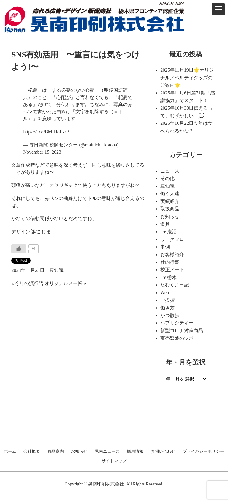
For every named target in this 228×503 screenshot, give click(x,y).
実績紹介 (169, 201)
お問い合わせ (163, 452)
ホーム (10, 452)
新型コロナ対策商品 (181, 330)
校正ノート (172, 269)
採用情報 (135, 452)
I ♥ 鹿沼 (168, 231)
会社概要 (31, 452)
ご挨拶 (167, 300)
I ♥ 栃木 (168, 277)
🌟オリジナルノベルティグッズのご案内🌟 (186, 77)
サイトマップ (114, 461)
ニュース (169, 171)
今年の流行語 (29, 283)
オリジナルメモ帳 (64, 283)
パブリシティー (177, 322)
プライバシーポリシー (203, 452)
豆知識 (56, 270)
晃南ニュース (107, 452)
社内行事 (169, 262)
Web (164, 292)
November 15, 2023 (42, 151)
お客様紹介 (172, 254)
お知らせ (169, 216)
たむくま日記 (174, 284)
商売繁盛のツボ (177, 338)
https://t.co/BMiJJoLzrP (46, 131)
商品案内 (55, 452)
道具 (165, 224)
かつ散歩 (169, 315)
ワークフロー (174, 239)
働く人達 (169, 193)
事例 (165, 246)
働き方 (167, 307)
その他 (167, 178)
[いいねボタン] (18, 248)
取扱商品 (169, 208)
